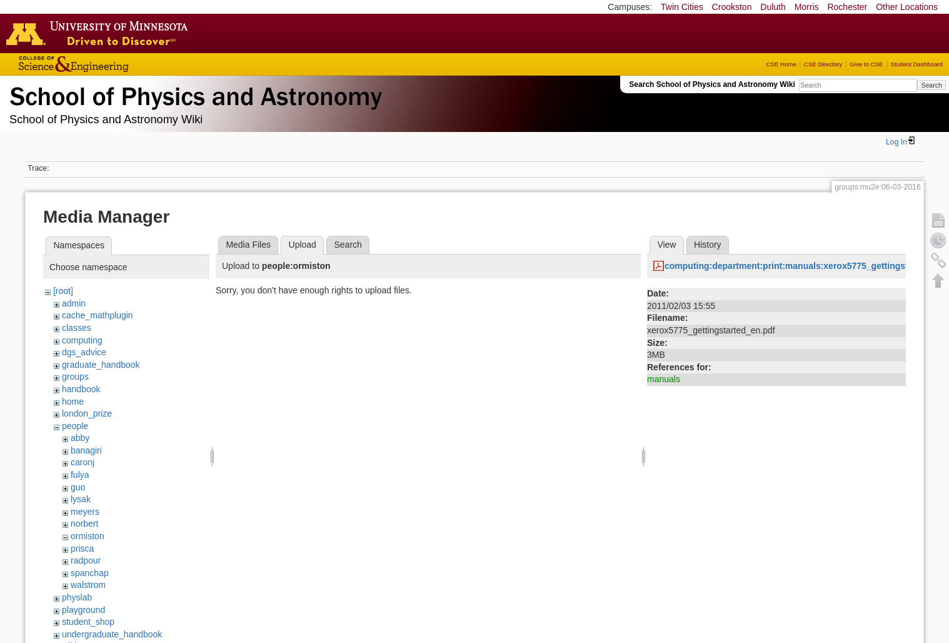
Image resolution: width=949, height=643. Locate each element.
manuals (663, 379)
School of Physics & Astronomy (194, 94)
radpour (86, 560)
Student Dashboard (917, 64)
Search (931, 85)
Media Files (248, 245)
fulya (80, 475)
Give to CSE (866, 64)
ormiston (87, 536)
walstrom (88, 585)
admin (74, 303)
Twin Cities (682, 7)
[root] (63, 291)
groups (75, 377)
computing (82, 340)
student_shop (88, 622)
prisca (82, 549)
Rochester (847, 7)
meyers (85, 512)
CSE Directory (823, 64)
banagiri (86, 450)
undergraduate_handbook (112, 634)
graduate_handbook (101, 365)
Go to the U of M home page (100, 33)
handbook (81, 389)
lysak (81, 499)
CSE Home (781, 64)
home (73, 402)
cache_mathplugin (97, 315)
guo (78, 487)
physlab (77, 597)
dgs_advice (84, 352)
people (75, 426)
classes (76, 328)
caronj (82, 462)
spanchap (90, 573)
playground (83, 610)
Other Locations (907, 7)
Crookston (732, 7)
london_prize (87, 413)
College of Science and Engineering (112, 64)
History (707, 245)
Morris (807, 7)
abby (80, 438)
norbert (84, 524)
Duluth (772, 7)
